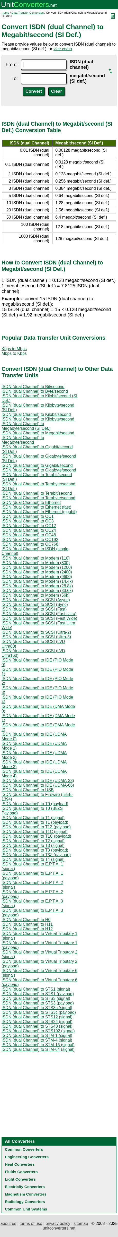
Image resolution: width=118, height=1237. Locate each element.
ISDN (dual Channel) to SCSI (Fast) (34, 609)
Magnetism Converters (26, 1194)
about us (8, 1223)
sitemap (81, 1223)
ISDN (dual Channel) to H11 (27, 924)
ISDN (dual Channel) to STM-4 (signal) (37, 1040)
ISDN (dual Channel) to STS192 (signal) (38, 1031)
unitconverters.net (59, 1228)
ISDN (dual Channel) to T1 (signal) (33, 817)
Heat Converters (20, 1164)
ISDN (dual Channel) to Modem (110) (36, 558)
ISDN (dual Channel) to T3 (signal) (33, 845)
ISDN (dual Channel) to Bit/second (33, 386)
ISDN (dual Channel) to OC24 (29, 530)
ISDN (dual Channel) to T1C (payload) (36, 836)
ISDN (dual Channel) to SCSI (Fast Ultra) (39, 614)
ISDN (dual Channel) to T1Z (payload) (36, 827)
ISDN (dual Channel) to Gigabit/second (37, 465)
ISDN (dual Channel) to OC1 (28, 516)
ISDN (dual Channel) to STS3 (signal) (36, 998)
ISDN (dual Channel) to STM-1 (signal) (37, 1035)
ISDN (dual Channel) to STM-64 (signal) (38, 1049)
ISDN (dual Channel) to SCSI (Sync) (35, 604)
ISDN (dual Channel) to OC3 (28, 521)
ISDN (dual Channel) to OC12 (29, 525)
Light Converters (20, 1179)
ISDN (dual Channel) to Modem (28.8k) (37, 586)
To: (15, 78)
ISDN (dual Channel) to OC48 (29, 535)
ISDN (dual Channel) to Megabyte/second (23, 439)
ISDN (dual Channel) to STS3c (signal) (37, 1008)
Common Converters (24, 1149)
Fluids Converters (21, 1172)
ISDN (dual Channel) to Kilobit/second (36, 414)
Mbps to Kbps (14, 353)
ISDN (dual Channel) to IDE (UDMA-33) (38, 780)
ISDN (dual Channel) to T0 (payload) (35, 804)
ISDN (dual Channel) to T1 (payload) (35, 822)
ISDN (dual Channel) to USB (28, 790)
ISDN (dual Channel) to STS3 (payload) (38, 1003)
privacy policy (58, 1223)
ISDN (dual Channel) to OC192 (30, 539)
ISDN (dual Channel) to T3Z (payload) (36, 855)
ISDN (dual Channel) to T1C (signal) (35, 831)
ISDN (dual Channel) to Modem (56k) (35, 595)
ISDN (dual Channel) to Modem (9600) (37, 576)
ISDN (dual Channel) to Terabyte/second (38, 498)
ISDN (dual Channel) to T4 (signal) (33, 859)
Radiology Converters (25, 1201)
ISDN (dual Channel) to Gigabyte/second (39, 470)
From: (12, 64)
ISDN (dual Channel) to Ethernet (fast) (36, 507)
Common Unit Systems (26, 1209)
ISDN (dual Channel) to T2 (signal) (33, 841)
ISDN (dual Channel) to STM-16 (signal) (38, 1045)
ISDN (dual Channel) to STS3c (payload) (39, 1012)
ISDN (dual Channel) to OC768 (30, 544)
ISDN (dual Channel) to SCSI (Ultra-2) (36, 632)
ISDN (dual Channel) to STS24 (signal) (37, 1021)
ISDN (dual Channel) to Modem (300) (36, 563)
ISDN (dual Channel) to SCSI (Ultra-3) (36, 637)
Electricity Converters (25, 1186)
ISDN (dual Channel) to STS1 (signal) (36, 989)
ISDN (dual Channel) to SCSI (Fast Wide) (39, 618)
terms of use (31, 1223)
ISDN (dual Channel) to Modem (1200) (37, 567)
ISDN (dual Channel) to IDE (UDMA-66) (38, 785)
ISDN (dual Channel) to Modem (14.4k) (37, 581)
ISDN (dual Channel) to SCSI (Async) (36, 600)
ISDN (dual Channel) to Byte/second (35, 391)
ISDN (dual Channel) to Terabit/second (37, 493)
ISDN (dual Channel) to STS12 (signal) (37, 1017)
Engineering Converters (27, 1157)
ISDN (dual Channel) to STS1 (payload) (38, 994)
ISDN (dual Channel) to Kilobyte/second (38, 419)
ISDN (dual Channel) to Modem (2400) (37, 572)
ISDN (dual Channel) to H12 (27, 929)
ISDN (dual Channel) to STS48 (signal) (37, 1026)
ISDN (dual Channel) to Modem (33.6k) (37, 590)
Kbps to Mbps (14, 349)
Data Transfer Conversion (28, 12)
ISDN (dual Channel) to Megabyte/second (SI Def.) (26, 426)
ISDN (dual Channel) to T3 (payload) (35, 850)
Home (5, 12)
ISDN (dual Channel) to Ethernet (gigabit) (39, 512)
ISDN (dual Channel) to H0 (26, 919)
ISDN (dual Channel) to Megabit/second (38, 433)
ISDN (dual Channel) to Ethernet (31, 502)
